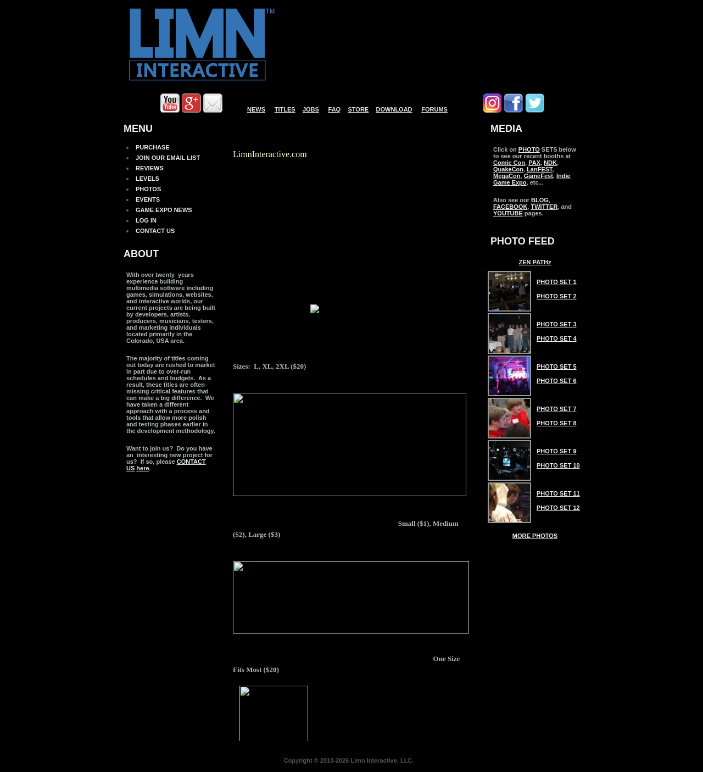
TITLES (285, 109)
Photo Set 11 (558, 493)
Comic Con (509, 162)
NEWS (256, 109)
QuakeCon (508, 169)
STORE (358, 109)
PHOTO (529, 149)
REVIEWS (150, 168)
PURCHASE (153, 147)
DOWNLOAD (394, 109)
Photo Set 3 (557, 324)
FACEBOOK (510, 206)
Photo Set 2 (557, 296)
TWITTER (544, 206)
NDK (550, 162)
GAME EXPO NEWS (164, 210)
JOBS (311, 109)
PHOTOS (148, 189)
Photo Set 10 (558, 465)
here (142, 468)
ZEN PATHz (535, 262)
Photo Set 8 (557, 423)
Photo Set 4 (557, 338)
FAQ (334, 109)
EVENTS (148, 199)
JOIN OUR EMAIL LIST (168, 157)
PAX (534, 162)
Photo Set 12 (558, 507)
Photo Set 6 (557, 380)
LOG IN (146, 220)
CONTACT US (155, 230)
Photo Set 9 (557, 451)
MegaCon (507, 176)
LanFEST (539, 169)
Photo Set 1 (557, 282)
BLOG (540, 200)
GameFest (538, 176)
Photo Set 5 (557, 366)
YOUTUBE (508, 213)
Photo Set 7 (557, 409)
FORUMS (434, 109)
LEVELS (147, 178)
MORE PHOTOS (534, 535)
